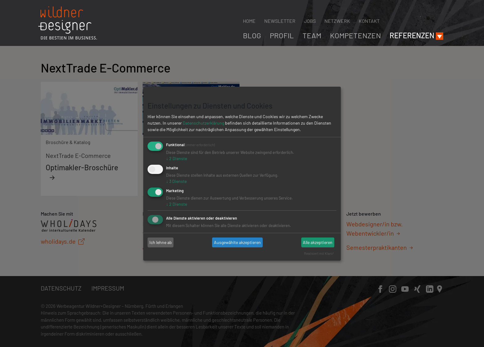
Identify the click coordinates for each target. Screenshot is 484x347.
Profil (282, 35)
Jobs (310, 21)
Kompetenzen (355, 35)
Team (311, 35)
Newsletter (279, 21)
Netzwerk (337, 21)
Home (249, 21)
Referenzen (412, 35)
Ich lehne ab (160, 242)
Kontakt (369, 21)
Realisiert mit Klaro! (319, 253)
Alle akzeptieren (317, 242)
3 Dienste (176, 181)
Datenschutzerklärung (203, 123)
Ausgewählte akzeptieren (237, 242)
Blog (252, 35)
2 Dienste (176, 158)
